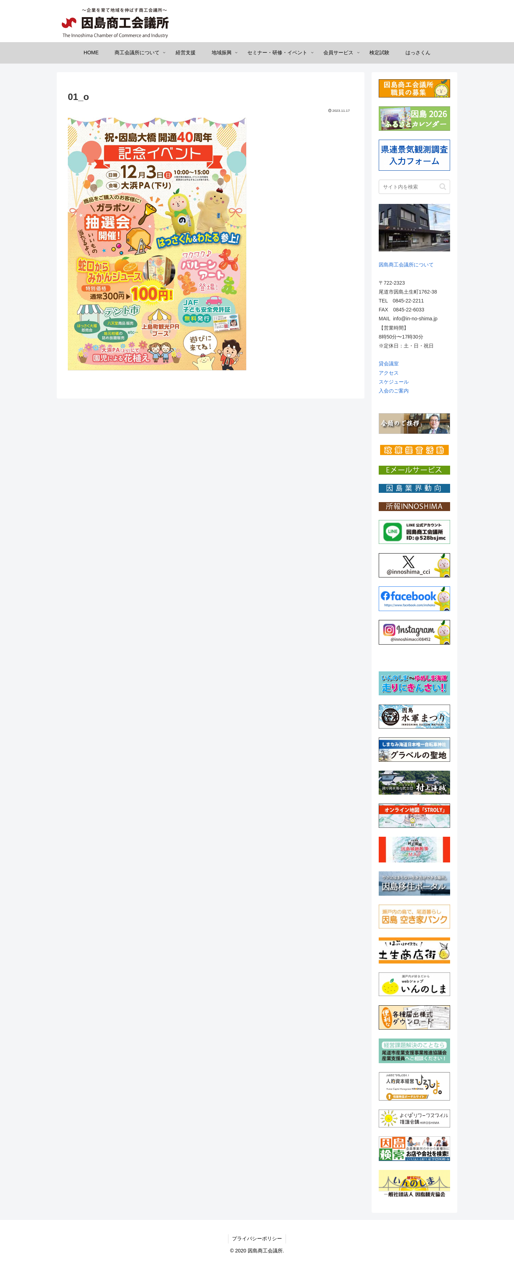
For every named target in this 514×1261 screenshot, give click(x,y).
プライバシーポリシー (257, 1238)
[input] (414, 187)
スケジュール (394, 382)
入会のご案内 (394, 391)
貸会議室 (389, 363)
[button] (443, 186)
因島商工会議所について (406, 264)
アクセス (389, 373)
